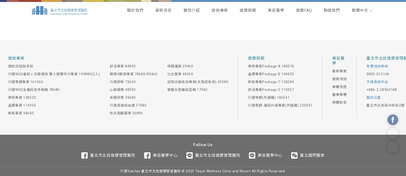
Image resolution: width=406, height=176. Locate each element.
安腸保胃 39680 (123, 97)
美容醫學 (276, 10)
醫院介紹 (191, 10)
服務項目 (339, 79)
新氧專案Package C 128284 (271, 82)
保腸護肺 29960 (180, 66)
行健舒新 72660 (123, 82)
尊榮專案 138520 (22, 97)
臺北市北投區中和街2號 (385, 105)
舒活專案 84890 (123, 66)
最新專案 (339, 71)
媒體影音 (339, 102)
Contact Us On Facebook (392, 119)
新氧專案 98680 (21, 113)
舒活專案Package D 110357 (271, 90)
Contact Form (392, 147)
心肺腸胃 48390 (123, 90)
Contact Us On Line (392, 133)
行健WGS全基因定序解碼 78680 (34, 90)
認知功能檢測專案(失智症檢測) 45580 (197, 82)
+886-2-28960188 (381, 90)
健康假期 (248, 10)
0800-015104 (377, 74)
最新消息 (163, 10)
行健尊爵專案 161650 (25, 82)
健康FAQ (304, 10)
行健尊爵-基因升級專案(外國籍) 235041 (280, 105)
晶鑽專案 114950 (22, 105)
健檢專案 (220, 10)
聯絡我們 (332, 10)
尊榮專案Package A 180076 (271, 66)
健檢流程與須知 (20, 66)
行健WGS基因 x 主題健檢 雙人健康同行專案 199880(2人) (54, 74)
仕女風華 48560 (180, 74)
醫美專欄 (339, 95)
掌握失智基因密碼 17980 (187, 90)
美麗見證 (339, 87)
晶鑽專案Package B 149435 (271, 74)
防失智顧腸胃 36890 (126, 113)
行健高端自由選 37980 (128, 105)
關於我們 (135, 10)
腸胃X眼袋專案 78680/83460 (133, 74)
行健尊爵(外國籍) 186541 (268, 97)
